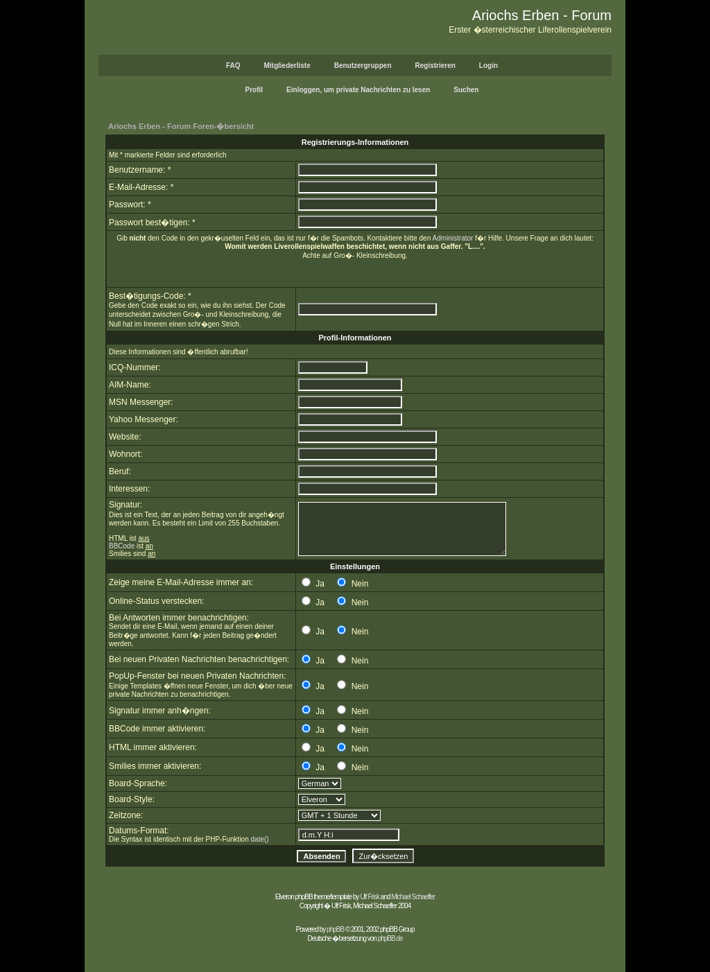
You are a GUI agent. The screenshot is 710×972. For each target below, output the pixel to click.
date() (260, 839)
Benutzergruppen (363, 65)
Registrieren (435, 65)
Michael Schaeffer (413, 897)
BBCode (122, 546)
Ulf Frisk (369, 897)
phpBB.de (390, 938)
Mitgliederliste (286, 65)
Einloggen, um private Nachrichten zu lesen (358, 90)
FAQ (233, 65)
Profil (254, 90)
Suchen (465, 90)
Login (488, 65)
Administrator (452, 238)
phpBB (335, 929)
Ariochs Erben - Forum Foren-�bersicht (181, 126)
